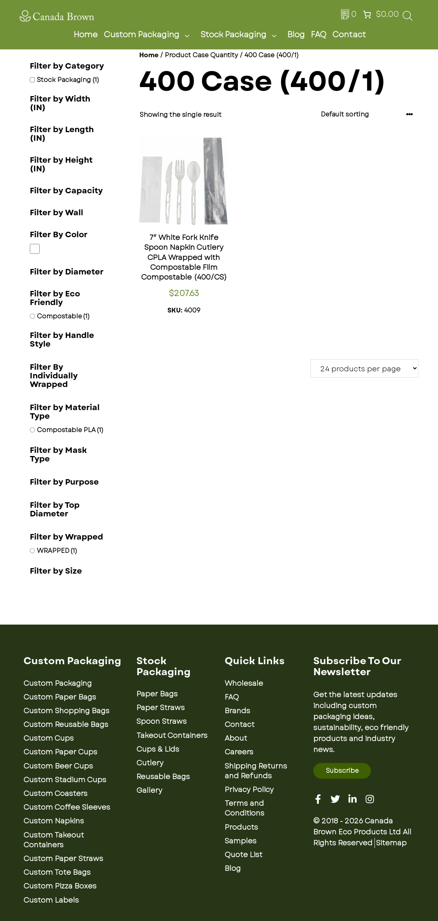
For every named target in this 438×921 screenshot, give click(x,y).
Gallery (149, 790)
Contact (349, 34)
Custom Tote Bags (57, 872)
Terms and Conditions (244, 808)
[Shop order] (367, 114)
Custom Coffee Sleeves (67, 807)
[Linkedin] (352, 799)
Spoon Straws (161, 721)
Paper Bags (157, 694)
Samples (240, 841)
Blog (296, 34)
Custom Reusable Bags (66, 724)
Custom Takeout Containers (54, 840)
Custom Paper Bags (60, 697)
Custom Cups (49, 738)
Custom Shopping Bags (66, 711)
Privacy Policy (249, 790)
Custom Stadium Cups (65, 780)
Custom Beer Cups (58, 766)
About (236, 738)
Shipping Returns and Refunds (256, 771)
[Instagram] (369, 799)
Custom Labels (51, 900)
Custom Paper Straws (63, 859)
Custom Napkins (54, 821)
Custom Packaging (149, 35)
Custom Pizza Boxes (60, 886)
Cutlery (150, 763)
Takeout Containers (171, 735)
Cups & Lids (157, 749)
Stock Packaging (240, 35)
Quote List (243, 855)
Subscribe (342, 770)
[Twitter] (335, 799)
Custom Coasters (55, 793)
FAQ (318, 34)
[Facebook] (318, 799)
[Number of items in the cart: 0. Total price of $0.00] (380, 14)
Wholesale (244, 683)
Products (241, 827)
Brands (237, 711)
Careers (239, 752)
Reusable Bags (163, 777)
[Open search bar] (408, 18)
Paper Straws (160, 708)
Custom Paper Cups (60, 752)
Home (86, 34)
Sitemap (391, 843)
